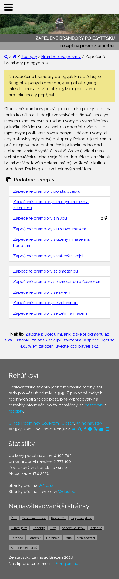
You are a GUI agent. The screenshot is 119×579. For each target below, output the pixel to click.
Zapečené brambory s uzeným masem (49, 229)
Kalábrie (96, 528)
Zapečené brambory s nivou (40, 218)
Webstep (66, 491)
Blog (53, 528)
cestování (94, 405)
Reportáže (58, 518)
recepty (16, 411)
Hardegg (17, 538)
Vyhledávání (86, 538)
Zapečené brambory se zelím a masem (50, 313)
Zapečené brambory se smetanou (45, 271)
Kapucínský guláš (24, 548)
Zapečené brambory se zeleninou (45, 302)
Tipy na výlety (81, 518)
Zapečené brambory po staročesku (46, 191)
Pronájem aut (67, 563)
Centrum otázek (34, 518)
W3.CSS (45, 485)
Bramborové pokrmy (61, 56)
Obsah (68, 423)
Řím (14, 518)
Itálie (68, 538)
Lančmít (35, 538)
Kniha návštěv (89, 423)
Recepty (29, 56)
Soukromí (51, 423)
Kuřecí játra (19, 528)
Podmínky (30, 423)
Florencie (52, 538)
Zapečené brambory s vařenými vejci (48, 256)
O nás (14, 423)
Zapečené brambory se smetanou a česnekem (57, 281)
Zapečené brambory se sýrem (41, 292)
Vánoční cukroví (73, 528)
